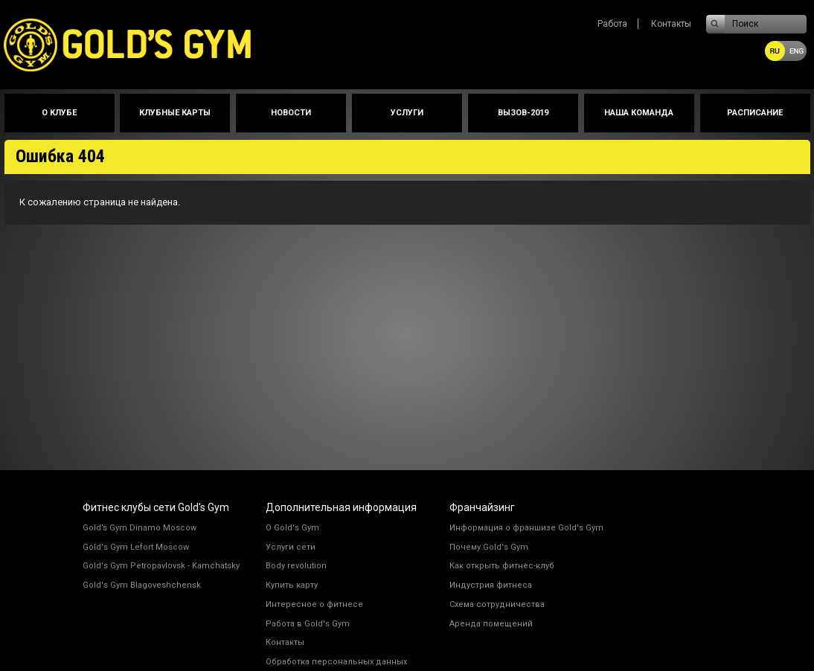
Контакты (671, 24)
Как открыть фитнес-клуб (501, 566)
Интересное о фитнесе (314, 604)
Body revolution (296, 566)
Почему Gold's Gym (488, 547)
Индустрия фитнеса (490, 585)
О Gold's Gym (292, 528)
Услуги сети (290, 547)
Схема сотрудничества (497, 604)
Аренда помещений (491, 624)
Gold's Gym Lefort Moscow (136, 547)
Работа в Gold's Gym (308, 624)
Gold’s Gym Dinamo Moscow (139, 528)
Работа (612, 24)
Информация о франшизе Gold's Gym (526, 528)
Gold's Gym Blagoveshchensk (142, 585)
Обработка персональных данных (336, 662)
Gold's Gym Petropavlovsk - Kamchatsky (161, 566)
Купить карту (292, 585)
